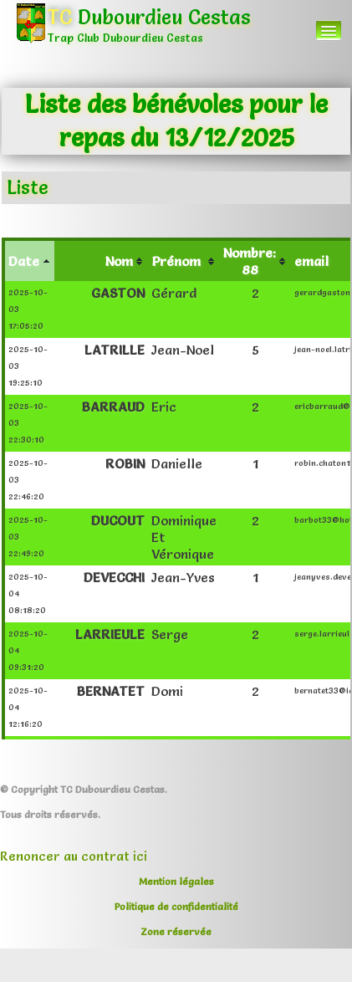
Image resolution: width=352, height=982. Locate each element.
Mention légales (176, 881)
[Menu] (328, 30)
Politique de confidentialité (176, 906)
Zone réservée (176, 931)
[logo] (140, 37)
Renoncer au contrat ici (73, 856)
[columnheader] (28, 260)
